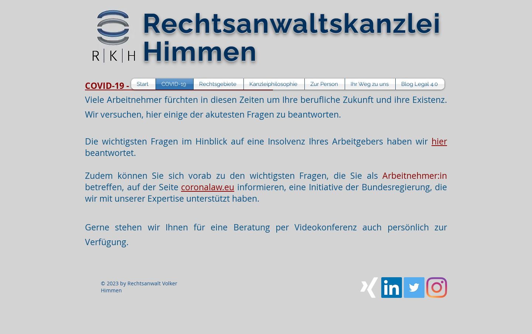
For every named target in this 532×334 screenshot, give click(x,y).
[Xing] (369, 287)
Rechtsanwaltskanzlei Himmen (292, 37)
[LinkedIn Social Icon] (391, 287)
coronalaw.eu (207, 187)
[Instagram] (436, 287)
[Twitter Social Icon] (414, 287)
